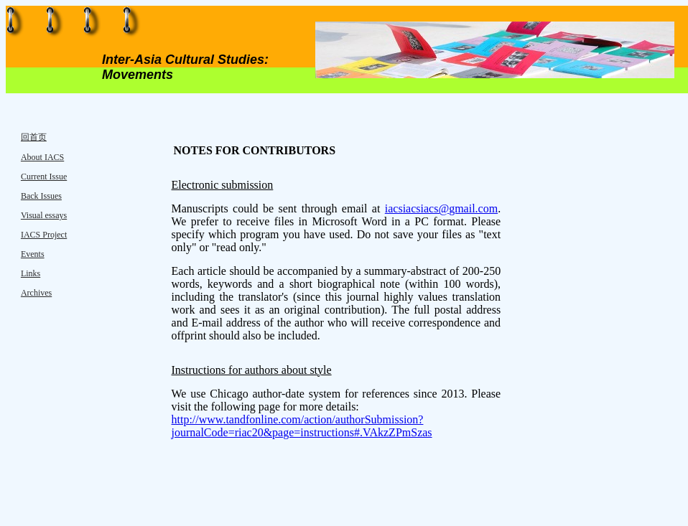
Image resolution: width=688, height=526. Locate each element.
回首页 (34, 137)
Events (33, 254)
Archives (36, 293)
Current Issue (44, 177)
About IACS (42, 157)
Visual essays (44, 215)
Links (30, 273)
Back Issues (41, 196)
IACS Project (44, 235)
